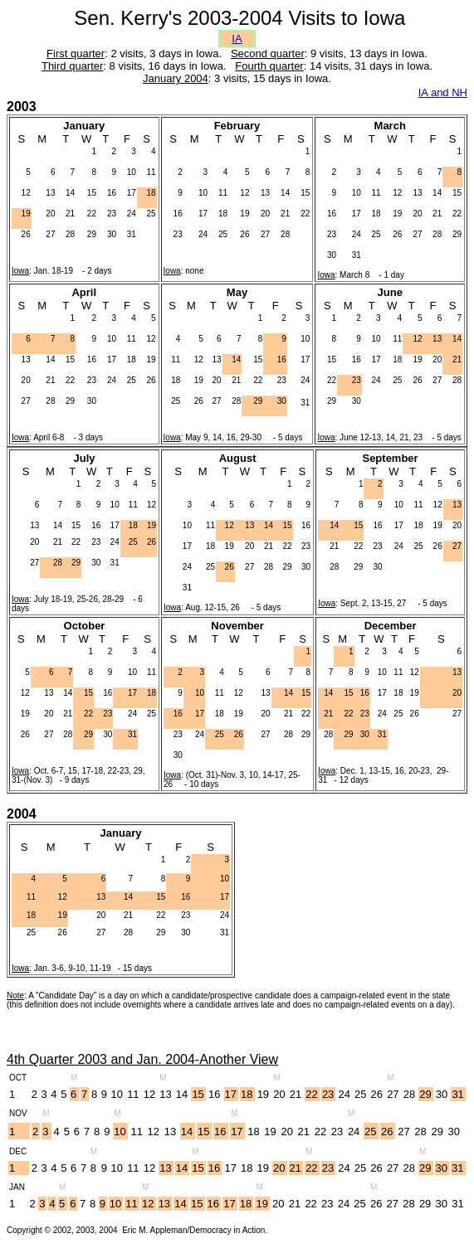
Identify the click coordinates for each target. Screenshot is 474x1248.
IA (237, 38)
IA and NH (442, 92)
